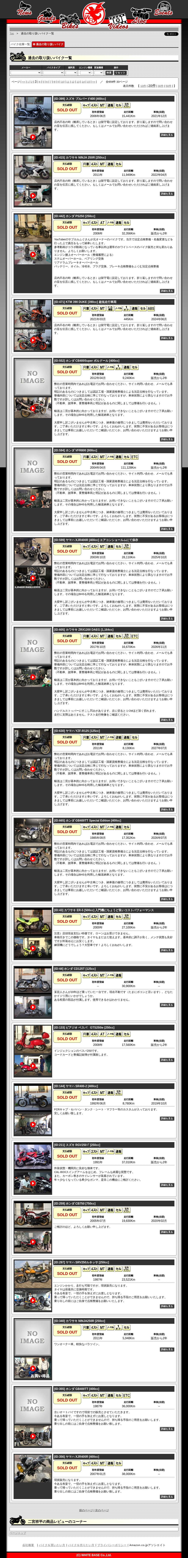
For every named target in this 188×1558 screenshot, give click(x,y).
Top (12, 33)
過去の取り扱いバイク (48, 44)
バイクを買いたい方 (52, 1545)
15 (88, 81)
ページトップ (18, 1533)
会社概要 (28, 1545)
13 (78, 81)
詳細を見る (167, 135)
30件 (160, 86)
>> (93, 81)
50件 (168, 86)
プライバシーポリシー (112, 1545)
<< (23, 81)
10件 (143, 86)
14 (83, 81)
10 (62, 81)
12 (72, 81)
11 (67, 81)
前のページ (86, 1510)
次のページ (102, 1510)
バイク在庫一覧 (20, 44)
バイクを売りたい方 (81, 1545)
